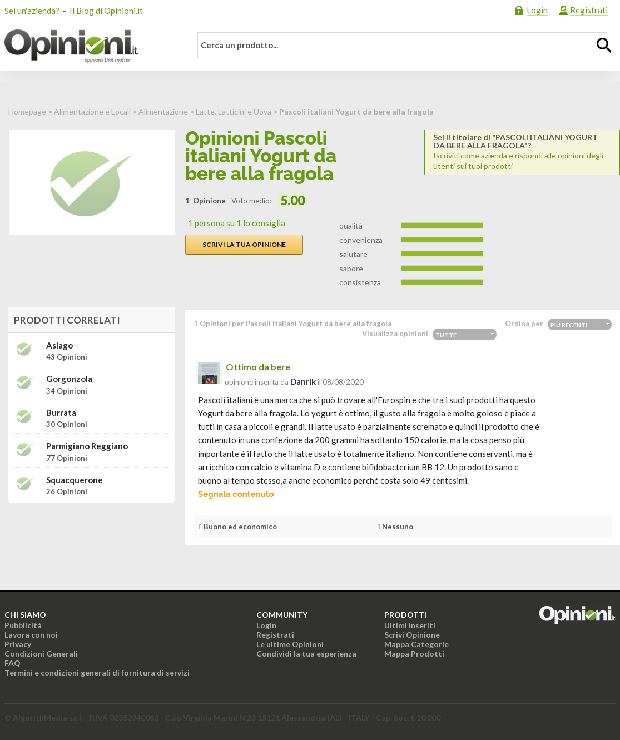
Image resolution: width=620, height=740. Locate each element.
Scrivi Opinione (412, 634)
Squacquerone (74, 480)
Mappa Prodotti (414, 653)
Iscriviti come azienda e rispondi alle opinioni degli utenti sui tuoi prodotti (522, 152)
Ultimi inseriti (409, 625)
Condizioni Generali (41, 653)
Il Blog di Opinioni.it (106, 11)
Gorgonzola (69, 379)
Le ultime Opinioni (290, 644)
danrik (303, 381)
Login (537, 10)
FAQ (12, 663)
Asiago (59, 345)
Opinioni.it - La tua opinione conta (90, 46)
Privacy (17, 644)
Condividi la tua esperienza (306, 653)
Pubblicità (23, 625)
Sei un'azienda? (31, 11)
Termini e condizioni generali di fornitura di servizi (97, 672)
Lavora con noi (31, 634)
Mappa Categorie (416, 644)
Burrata (61, 413)
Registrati (589, 10)
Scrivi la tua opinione (244, 244)
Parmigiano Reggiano (87, 446)
